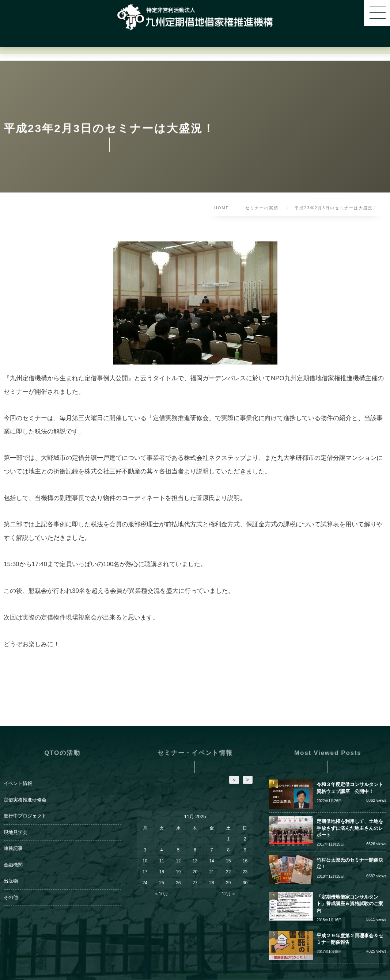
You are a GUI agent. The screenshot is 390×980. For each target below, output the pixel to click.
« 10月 (161, 885)
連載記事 (13, 839)
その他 (11, 888)
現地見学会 (15, 823)
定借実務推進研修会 (25, 790)
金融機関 (13, 855)
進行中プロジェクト (25, 807)
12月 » (228, 885)
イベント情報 (18, 774)
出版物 (11, 872)
